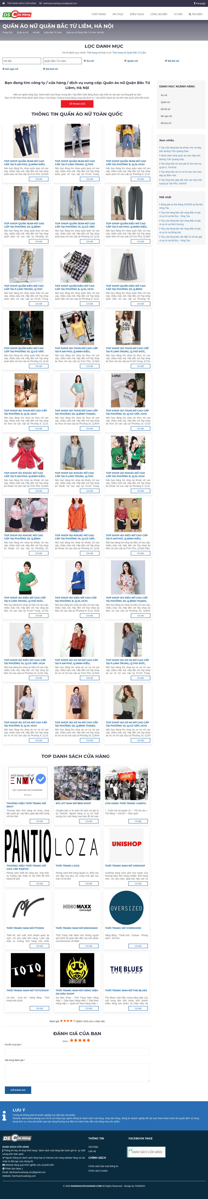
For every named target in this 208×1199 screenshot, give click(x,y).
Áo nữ (90, 60)
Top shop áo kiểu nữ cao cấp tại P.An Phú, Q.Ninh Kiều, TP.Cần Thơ (127, 537)
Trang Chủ (7, 32)
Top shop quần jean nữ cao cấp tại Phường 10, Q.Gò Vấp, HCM (75, 225)
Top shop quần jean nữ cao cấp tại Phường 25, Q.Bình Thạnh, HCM (24, 225)
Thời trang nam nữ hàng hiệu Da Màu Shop (77, 992)
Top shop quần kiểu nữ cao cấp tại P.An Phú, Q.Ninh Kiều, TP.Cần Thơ (126, 225)
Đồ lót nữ (173, 60)
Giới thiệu (93, 1147)
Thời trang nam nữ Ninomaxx (77, 928)
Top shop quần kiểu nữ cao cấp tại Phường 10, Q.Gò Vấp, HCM (24, 350)
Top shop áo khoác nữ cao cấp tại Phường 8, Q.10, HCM (125, 474)
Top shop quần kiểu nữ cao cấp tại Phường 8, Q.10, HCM (75, 287)
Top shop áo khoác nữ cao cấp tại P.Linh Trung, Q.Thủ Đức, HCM (74, 474)
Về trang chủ (77, 104)
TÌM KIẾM (195, 14)
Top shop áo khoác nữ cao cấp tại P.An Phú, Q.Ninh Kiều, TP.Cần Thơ (24, 474)
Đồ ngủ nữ (11, 69)
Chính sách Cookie (98, 1170)
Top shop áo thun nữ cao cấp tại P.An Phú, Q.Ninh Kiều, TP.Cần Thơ (76, 350)
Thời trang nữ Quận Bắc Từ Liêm (129, 52)
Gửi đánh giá (18, 1090)
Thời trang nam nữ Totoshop (27, 990)
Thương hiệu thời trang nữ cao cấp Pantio (26, 867)
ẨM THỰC (118, 14)
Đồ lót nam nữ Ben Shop (73, 803)
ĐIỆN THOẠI (137, 14)
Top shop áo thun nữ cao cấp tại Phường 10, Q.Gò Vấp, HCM (127, 412)
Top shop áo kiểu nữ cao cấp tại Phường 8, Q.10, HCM (76, 599)
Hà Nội (36, 32)
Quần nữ (132, 60)
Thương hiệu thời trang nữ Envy (26, 805)
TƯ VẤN (178, 14)
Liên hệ (92, 1151)
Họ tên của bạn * (13, 1044)
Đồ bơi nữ (52, 69)
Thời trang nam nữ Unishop (125, 865)
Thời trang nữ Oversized (123, 928)
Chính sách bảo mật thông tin (103, 1166)
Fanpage (200, 3)
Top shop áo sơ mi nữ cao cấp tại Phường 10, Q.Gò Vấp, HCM (127, 724)
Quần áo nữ (22, 32)
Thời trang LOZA (67, 865)
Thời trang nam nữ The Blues (126, 990)
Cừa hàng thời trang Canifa (125, 803)
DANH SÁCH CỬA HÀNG (147, 1152)
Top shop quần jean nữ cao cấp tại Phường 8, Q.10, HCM (126, 162)
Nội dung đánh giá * (15, 1060)
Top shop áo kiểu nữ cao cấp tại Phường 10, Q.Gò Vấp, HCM (25, 661)
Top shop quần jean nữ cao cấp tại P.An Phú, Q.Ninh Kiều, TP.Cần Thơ (24, 162)
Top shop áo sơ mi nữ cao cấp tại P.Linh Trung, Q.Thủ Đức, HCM (127, 661)
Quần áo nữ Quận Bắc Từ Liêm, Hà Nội (85, 32)
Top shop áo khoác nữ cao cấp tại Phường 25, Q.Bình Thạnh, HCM (23, 537)
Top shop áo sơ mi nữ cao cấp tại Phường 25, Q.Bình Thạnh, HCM (76, 724)
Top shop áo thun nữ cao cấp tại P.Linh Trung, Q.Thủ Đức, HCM (127, 350)
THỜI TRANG (99, 14)
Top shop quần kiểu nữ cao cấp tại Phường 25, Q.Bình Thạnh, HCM (126, 287)
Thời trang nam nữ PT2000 (25, 928)
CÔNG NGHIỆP (158, 14)
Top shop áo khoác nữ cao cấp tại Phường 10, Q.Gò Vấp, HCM (75, 537)
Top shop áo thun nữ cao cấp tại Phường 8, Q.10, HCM (25, 412)
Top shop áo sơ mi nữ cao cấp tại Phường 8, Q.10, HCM (25, 724)
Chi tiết (38, 179)
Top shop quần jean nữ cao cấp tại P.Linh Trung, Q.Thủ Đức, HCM (75, 162)
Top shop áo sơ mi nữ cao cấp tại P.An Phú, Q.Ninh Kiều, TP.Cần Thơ (76, 661)
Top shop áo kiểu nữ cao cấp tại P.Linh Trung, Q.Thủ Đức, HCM (25, 599)
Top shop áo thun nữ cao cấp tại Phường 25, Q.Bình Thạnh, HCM (76, 412)
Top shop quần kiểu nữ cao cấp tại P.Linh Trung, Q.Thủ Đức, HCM (24, 287)
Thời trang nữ (94, 52)
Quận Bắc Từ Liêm (53, 32)
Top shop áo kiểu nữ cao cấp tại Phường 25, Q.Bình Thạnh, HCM (127, 599)
